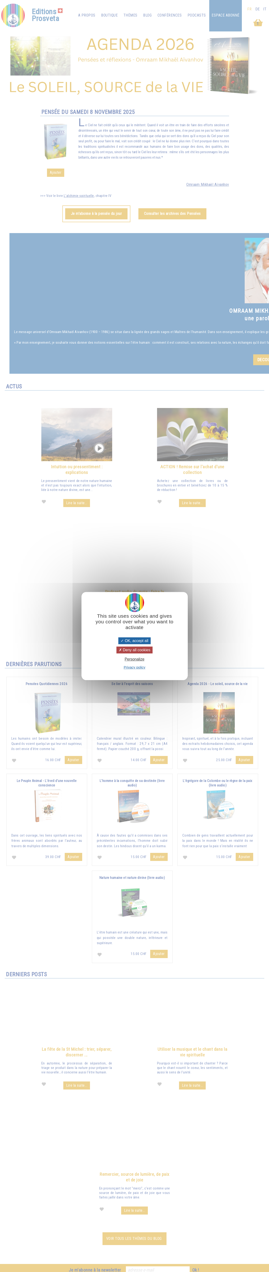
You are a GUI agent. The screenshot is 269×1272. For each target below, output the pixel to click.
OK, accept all (134, 641)
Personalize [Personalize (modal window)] (135, 659)
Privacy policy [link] (134, 667)
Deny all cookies (134, 650)
